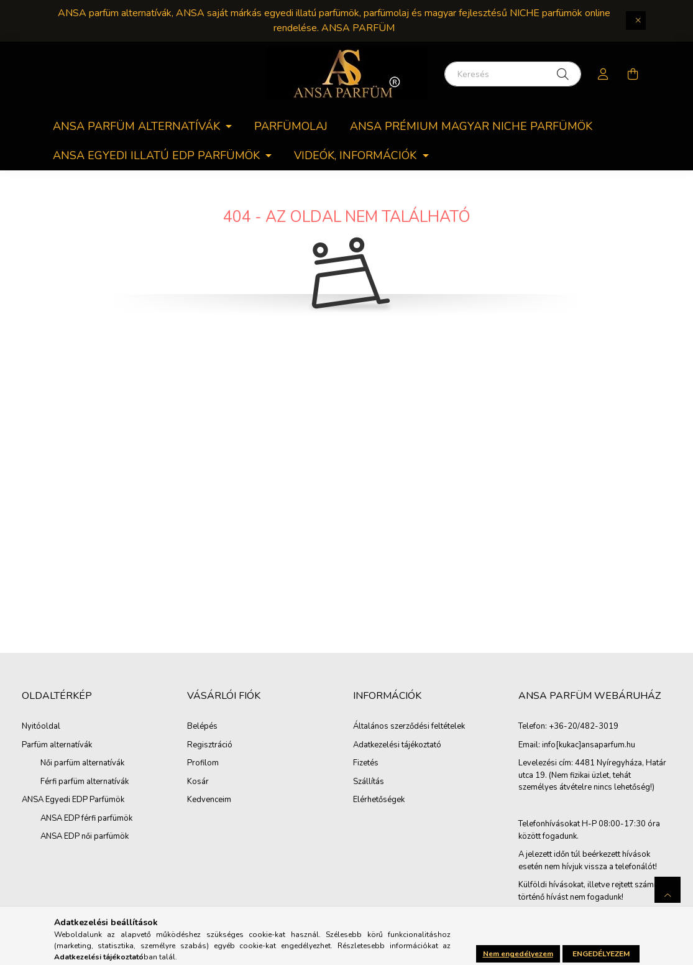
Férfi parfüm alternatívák (84, 781)
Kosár (198, 782)
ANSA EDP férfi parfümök (86, 818)
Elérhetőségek (379, 800)
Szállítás (368, 782)
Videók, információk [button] (357, 155)
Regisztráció (209, 745)
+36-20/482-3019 (583, 727)
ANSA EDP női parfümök (84, 836)
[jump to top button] (667, 890)
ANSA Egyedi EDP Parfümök (73, 799)
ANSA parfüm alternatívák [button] (138, 126)
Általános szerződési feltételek (409, 727)
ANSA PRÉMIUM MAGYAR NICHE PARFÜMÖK (471, 126)
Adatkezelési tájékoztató (397, 745)
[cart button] (633, 74)
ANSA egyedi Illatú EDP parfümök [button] (158, 155)
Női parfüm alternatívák (82, 763)
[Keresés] (512, 74)
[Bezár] (636, 20)
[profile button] (603, 74)
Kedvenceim (209, 800)
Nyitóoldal (41, 726)
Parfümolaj (291, 126)
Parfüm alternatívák (57, 744)
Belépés (202, 727)
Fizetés (366, 764)
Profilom (203, 764)
